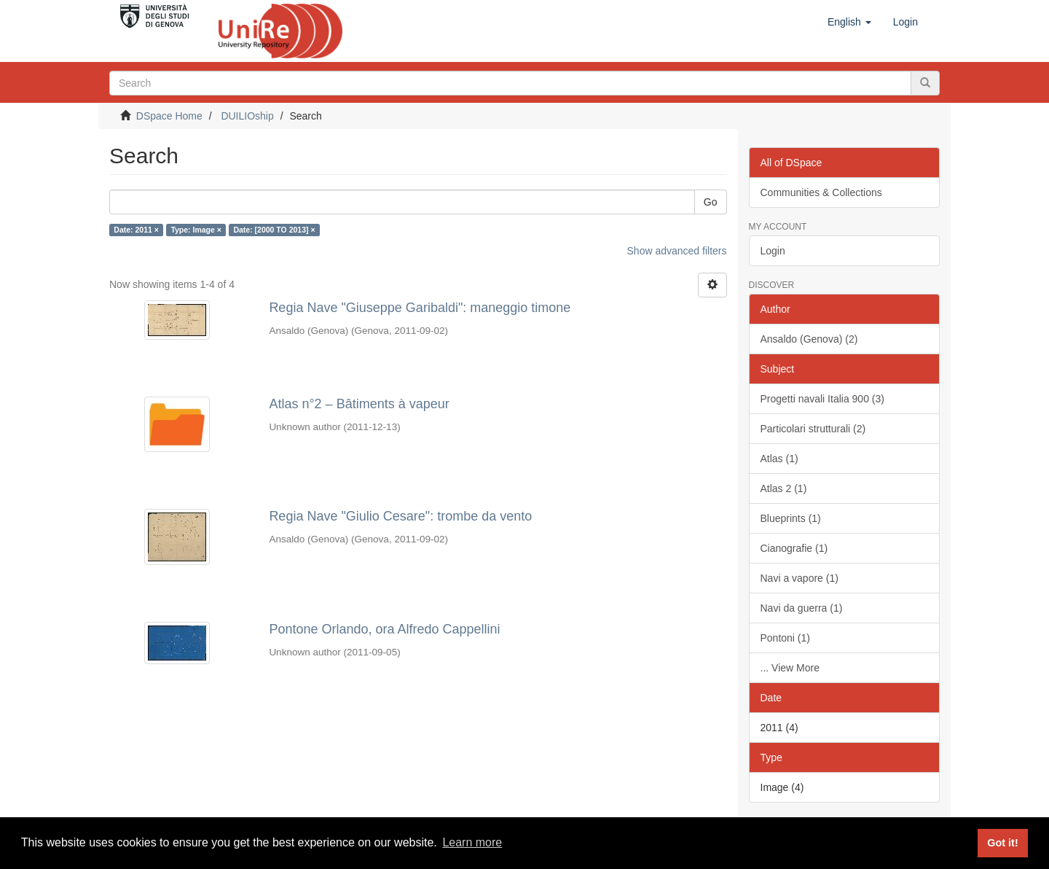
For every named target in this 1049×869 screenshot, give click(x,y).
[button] (849, 22)
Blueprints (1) (791, 518)
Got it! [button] (1002, 843)
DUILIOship (247, 116)
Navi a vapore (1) (799, 578)
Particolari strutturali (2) (813, 428)
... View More (790, 668)
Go (711, 202)
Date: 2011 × (136, 229)
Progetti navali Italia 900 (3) (822, 399)
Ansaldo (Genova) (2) (809, 339)
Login (773, 251)
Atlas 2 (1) (784, 488)
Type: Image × (195, 229)
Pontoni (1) (785, 638)
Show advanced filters (677, 251)
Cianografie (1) (794, 548)
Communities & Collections (821, 192)
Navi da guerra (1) (802, 608)
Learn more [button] (472, 842)
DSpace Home (169, 116)
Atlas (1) (779, 458)
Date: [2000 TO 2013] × (274, 229)
